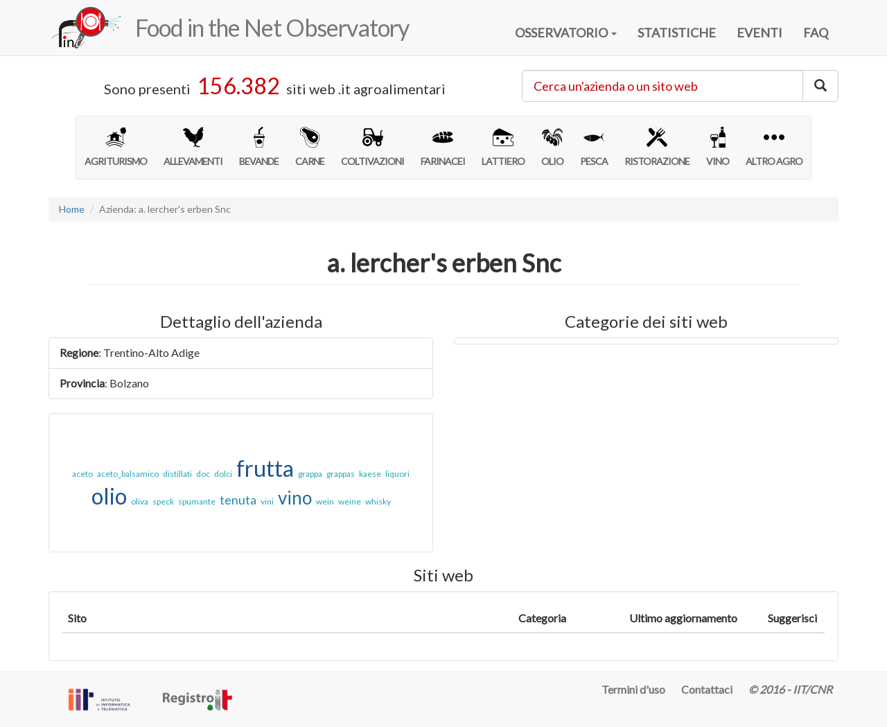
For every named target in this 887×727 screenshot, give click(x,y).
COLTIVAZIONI (372, 147)
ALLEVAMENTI (193, 147)
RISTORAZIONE (657, 147)
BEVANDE (259, 147)
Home (72, 209)
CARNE (309, 147)
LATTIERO (503, 147)
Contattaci (706, 689)
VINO (717, 147)
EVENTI (759, 32)
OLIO (552, 147)
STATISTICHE (677, 32)
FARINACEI (443, 147)
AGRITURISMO (116, 147)
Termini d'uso (633, 689)
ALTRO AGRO (774, 147)
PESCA (594, 147)
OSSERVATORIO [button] (566, 32)
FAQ (815, 32)
